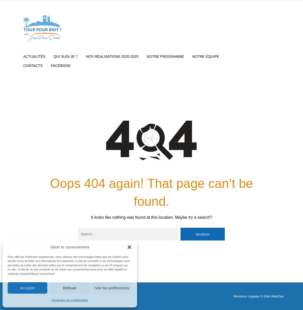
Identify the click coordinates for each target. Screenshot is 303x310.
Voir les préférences (112, 288)
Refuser (70, 288)
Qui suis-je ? (65, 56)
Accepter (27, 288)
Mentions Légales (246, 296)
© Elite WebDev (272, 296)
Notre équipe (205, 56)
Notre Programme (165, 56)
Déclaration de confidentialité (70, 300)
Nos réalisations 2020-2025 (112, 56)
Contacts (33, 66)
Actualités (34, 56)
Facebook (61, 66)
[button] (129, 247)
